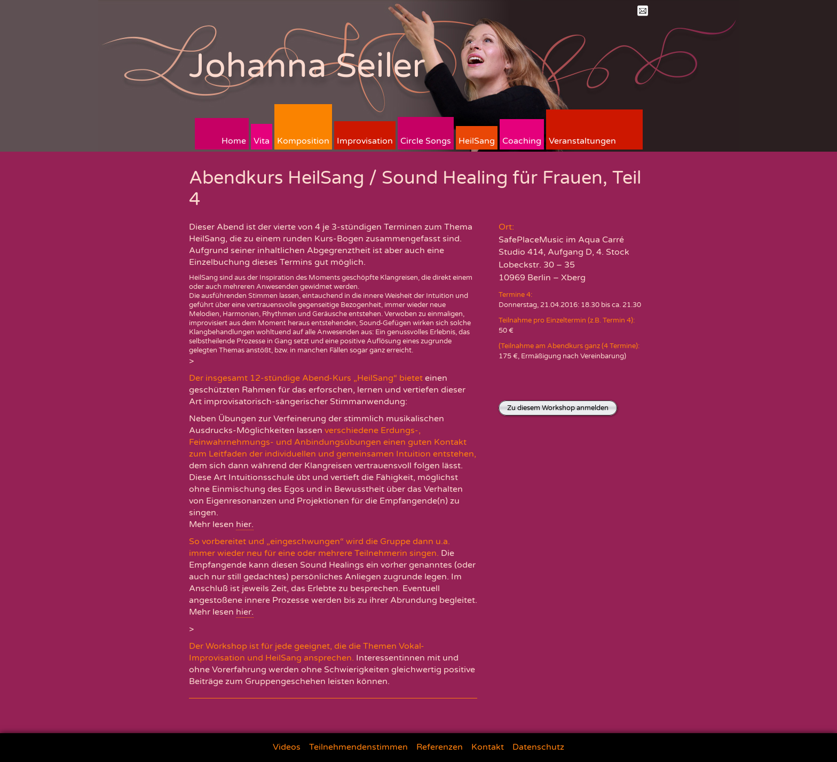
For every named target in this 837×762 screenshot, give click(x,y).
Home (234, 141)
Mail (642, 10)
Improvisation (365, 141)
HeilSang (477, 141)
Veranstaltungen (582, 141)
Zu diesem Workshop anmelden (558, 408)
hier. (245, 524)
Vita (262, 141)
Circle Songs (425, 141)
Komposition (303, 141)
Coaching (521, 141)
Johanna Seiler (307, 66)
